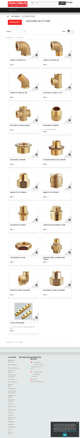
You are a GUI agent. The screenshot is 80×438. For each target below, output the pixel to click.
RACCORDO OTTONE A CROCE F (20, 125)
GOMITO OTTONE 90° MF (51, 60)
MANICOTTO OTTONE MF (18, 192)
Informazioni (14, 22)
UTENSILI (10, 404)
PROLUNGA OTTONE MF (51, 125)
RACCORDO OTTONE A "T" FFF (52, 93)
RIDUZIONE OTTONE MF (17, 160)
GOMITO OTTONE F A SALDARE (20, 290)
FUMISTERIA (11, 422)
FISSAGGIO (10, 415)
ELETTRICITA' (11, 379)
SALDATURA (11, 424)
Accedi (69, 2)
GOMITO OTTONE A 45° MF (18, 93)
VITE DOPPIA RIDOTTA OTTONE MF (54, 160)
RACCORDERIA (12, 388)
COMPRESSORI (12, 427)
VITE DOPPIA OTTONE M (18, 225)
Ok (65, 435)
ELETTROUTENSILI (12, 382)
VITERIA (10, 412)
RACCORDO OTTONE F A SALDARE (54, 290)
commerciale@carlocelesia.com (39, 381)
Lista (72, 31)
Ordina (8, 31)
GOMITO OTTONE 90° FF (18, 60)
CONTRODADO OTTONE (17, 257)
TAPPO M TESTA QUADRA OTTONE (54, 225)
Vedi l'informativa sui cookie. (70, 431)
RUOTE (10, 429)
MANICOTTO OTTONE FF (51, 192)
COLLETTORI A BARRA (17, 323)
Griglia (68, 31)
